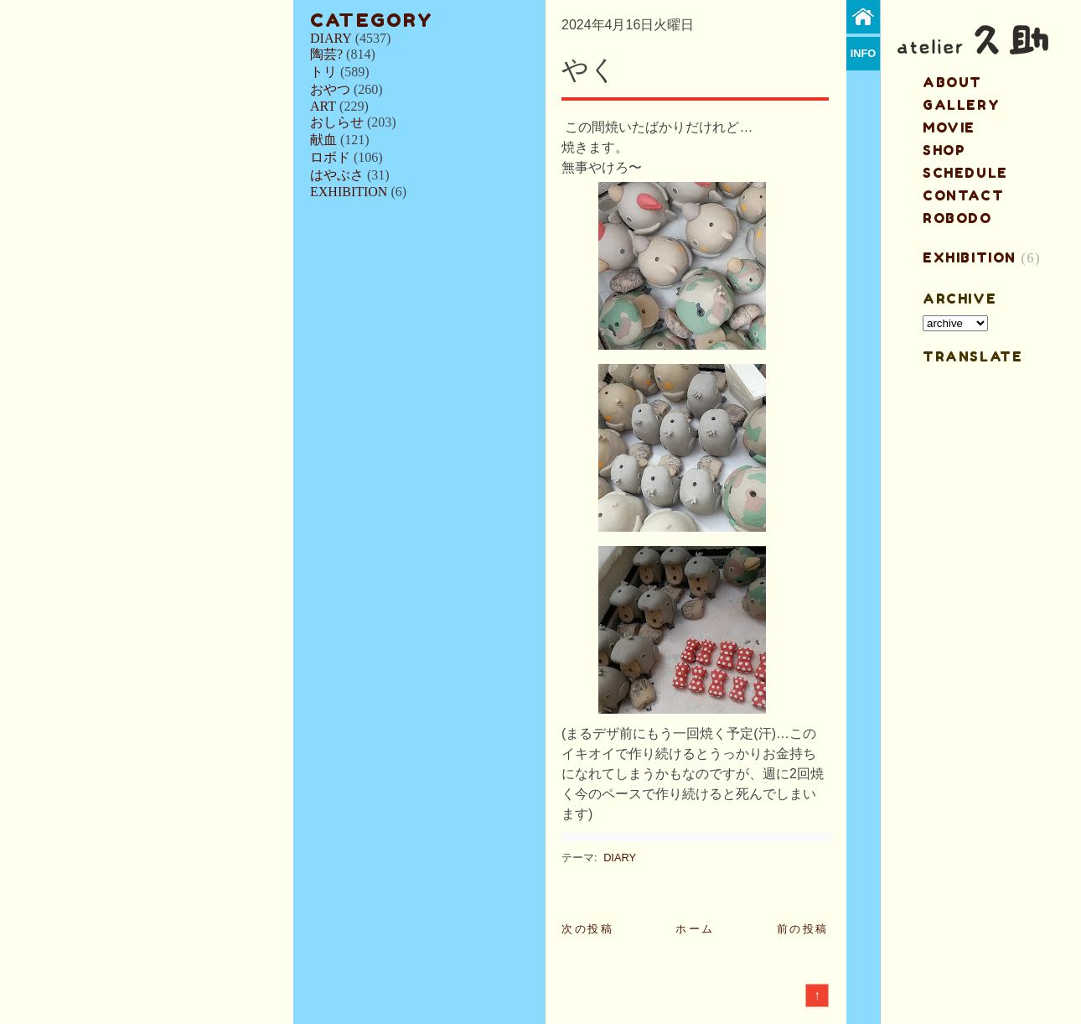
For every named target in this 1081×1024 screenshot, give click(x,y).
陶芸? (326, 54)
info (864, 53)
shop (944, 150)
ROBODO (957, 218)
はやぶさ (337, 175)
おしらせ (337, 122)
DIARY (331, 38)
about (952, 82)
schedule (965, 172)
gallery (961, 104)
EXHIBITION (348, 192)
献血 (323, 140)
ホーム (695, 929)
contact (963, 195)
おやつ (330, 89)
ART (323, 106)
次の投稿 (587, 929)
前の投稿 (803, 929)
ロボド (330, 157)
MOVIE (949, 127)
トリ (323, 72)
